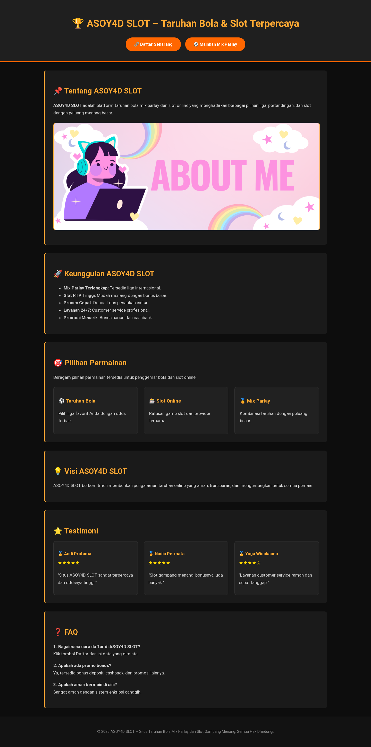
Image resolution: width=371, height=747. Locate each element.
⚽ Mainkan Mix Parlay (215, 44)
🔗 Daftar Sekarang (153, 44)
